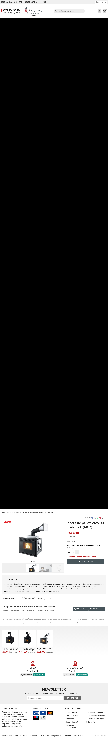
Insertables (83, 619)
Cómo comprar (71, 712)
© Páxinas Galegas (99, 735)
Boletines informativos (96, 712)
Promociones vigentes (96, 715)
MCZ (3, 621)
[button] (31, 561)
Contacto (91, 722)
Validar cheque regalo (96, 719)
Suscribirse (72, 698)
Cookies (41, 736)
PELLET (73, 619)
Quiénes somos (72, 715)
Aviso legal (17, 736)
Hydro (92, 619)
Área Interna (78, 736)
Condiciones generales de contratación (58, 736)
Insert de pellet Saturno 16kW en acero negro (10, 649)
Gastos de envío (72, 722)
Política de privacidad (29, 736)
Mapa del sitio (7, 736)
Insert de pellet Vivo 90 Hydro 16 (45, 649)
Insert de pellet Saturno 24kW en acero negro (27, 649)
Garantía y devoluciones (71, 726)
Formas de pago (72, 719)
